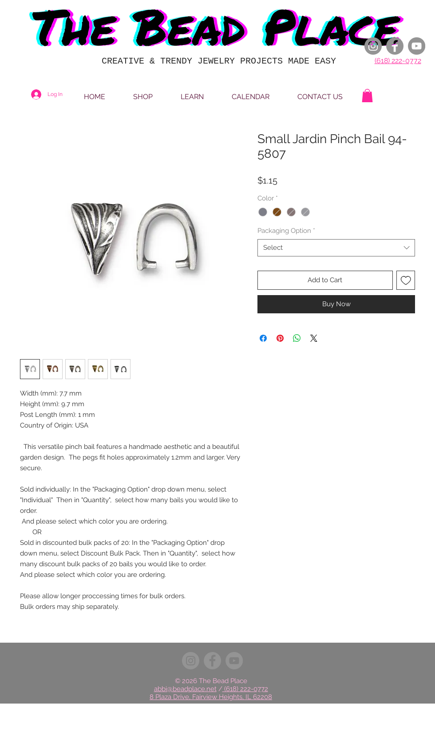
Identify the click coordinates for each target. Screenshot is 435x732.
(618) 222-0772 (398, 60)
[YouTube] (416, 46)
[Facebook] (394, 46)
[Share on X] (313, 338)
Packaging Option (286, 231)
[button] (367, 95)
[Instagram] (373, 46)
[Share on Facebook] (263, 338)
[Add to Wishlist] (405, 280)
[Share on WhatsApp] (297, 338)
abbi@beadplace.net (185, 689)
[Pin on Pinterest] (280, 338)
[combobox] (336, 247)
